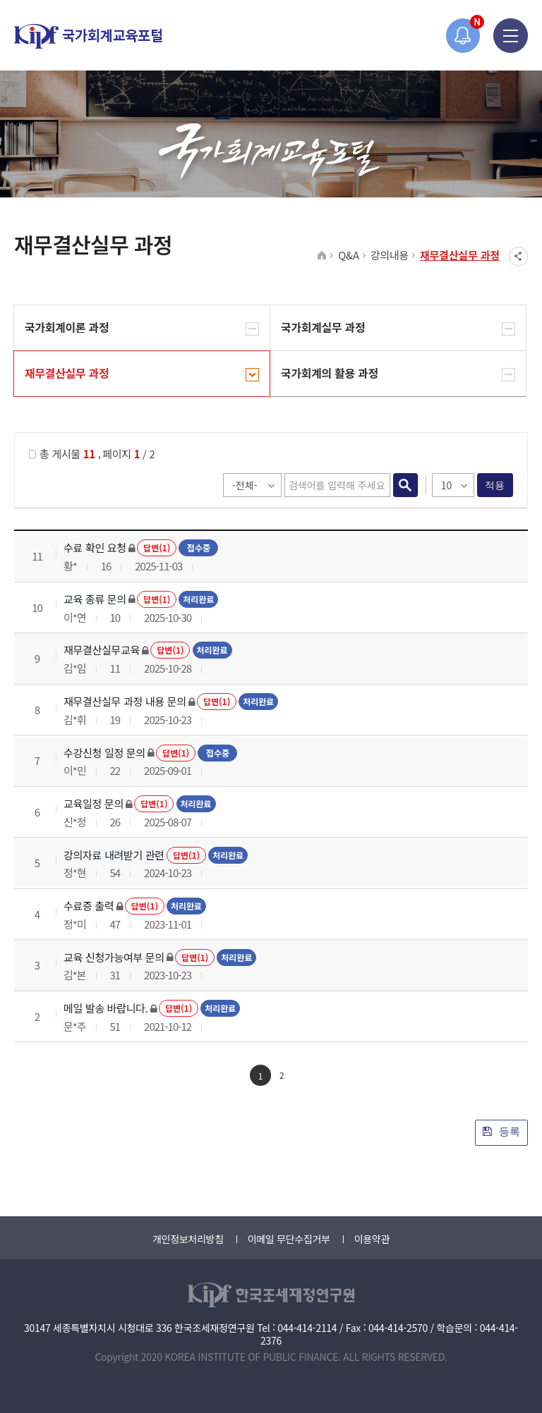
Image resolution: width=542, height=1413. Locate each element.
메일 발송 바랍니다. (106, 1008)
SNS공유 (518, 256)
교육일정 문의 (94, 803)
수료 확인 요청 (95, 547)
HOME (322, 256)
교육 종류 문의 (95, 599)
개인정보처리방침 (188, 1239)
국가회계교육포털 (88, 36)
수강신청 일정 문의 (104, 752)
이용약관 (372, 1239)
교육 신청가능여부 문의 (114, 957)
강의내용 (390, 254)
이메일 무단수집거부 (289, 1239)
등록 (501, 1131)
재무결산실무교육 (102, 649)
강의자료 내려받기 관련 (114, 855)
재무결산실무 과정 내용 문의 (125, 701)
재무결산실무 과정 (460, 254)
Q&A (348, 254)
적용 (495, 485)
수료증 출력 (89, 905)
